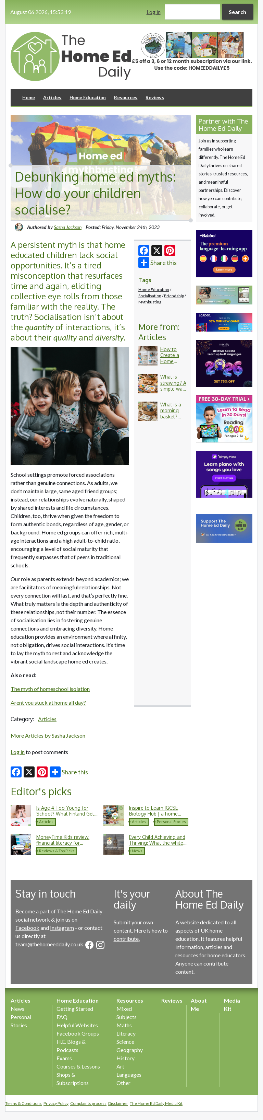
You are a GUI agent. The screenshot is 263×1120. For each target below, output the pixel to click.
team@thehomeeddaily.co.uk (49, 944)
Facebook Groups (78, 1033)
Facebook (27, 927)
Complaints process (88, 1103)
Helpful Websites (77, 1025)
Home (28, 97)
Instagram (62, 927)
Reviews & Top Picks (57, 850)
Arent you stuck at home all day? (48, 702)
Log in (154, 12)
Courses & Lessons (78, 1066)
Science (125, 1041)
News (137, 850)
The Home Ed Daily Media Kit (156, 1103)
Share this (157, 262)
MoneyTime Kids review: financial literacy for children (62, 843)
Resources (125, 97)
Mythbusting (149, 301)
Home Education (88, 97)
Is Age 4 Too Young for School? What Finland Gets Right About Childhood (66, 814)
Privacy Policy (55, 1103)
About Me (199, 1004)
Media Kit (232, 1004)
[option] (192, 52)
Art (120, 1066)
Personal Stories (171, 821)
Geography (129, 1050)
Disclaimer (118, 1103)
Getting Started (75, 1008)
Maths (124, 1025)
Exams (64, 1058)
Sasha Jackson (68, 227)
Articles (52, 97)
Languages (128, 1074)
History (125, 1058)
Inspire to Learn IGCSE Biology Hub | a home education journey (153, 814)
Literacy (126, 1033)
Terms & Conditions (23, 1103)
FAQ (62, 1017)
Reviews (155, 97)
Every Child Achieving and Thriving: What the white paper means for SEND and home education (159, 846)
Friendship (174, 295)
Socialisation (149, 295)
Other (123, 1082)
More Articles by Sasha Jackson (48, 735)
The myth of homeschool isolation (50, 688)
